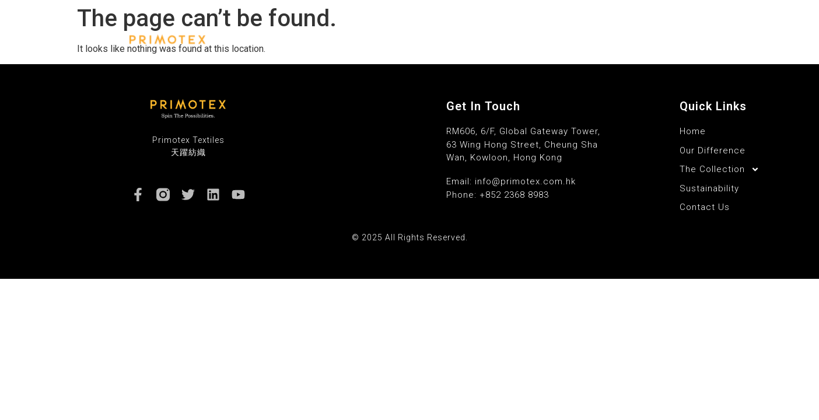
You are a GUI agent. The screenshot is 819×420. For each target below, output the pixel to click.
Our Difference (412, 39)
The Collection (505, 40)
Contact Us (669, 39)
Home (347, 39)
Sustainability (595, 39)
